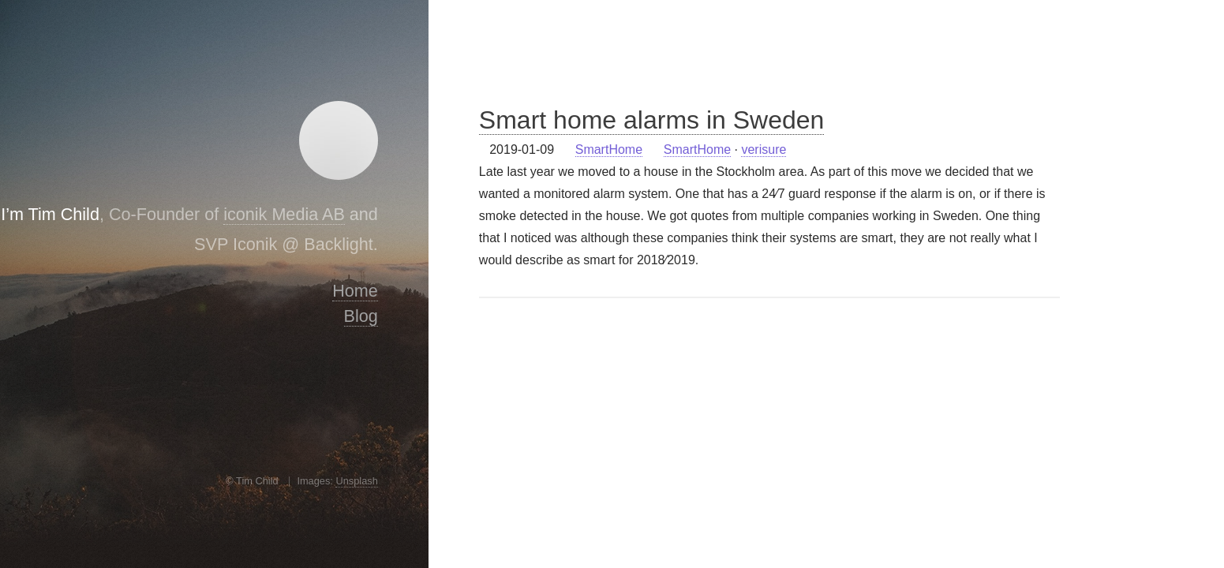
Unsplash (356, 481)
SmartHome (608, 149)
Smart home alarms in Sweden (652, 120)
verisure (763, 149)
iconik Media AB (284, 214)
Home (355, 291)
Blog (361, 316)
